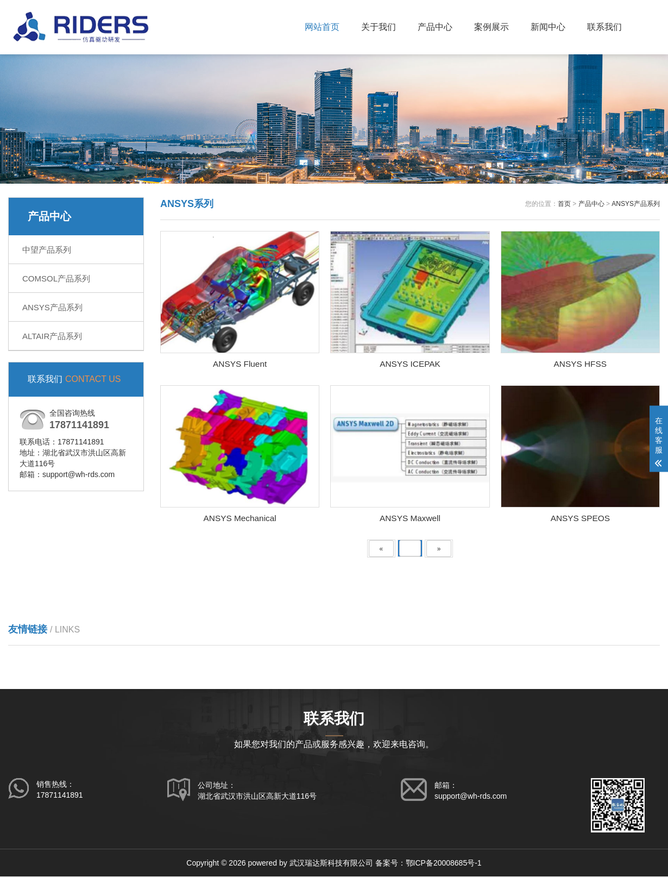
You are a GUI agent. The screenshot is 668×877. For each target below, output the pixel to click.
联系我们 (604, 27)
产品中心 (435, 27)
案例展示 (491, 27)
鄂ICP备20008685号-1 (444, 863)
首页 (564, 204)
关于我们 (378, 27)
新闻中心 (548, 27)
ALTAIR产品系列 (52, 336)
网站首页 (322, 27)
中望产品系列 (46, 249)
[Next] (439, 549)
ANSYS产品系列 (52, 307)
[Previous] (381, 549)
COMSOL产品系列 (56, 278)
